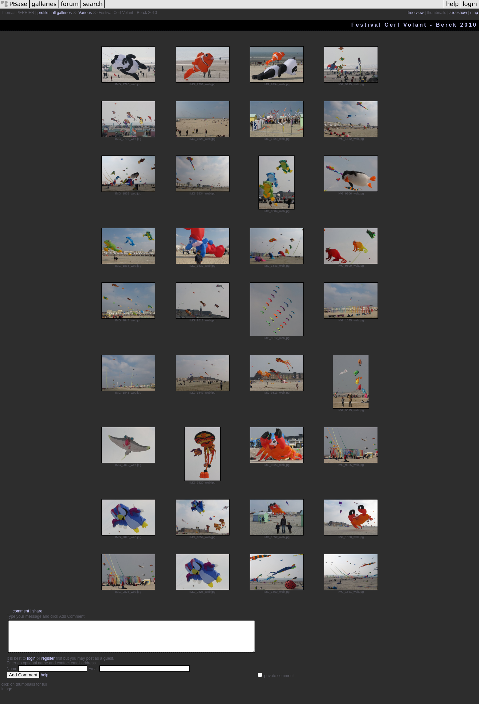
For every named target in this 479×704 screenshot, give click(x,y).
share (37, 611)
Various (85, 12)
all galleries (62, 12)
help (45, 681)
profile (43, 12)
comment (21, 611)
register (48, 664)
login (31, 664)
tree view (416, 12)
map (474, 12)
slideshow (458, 12)
